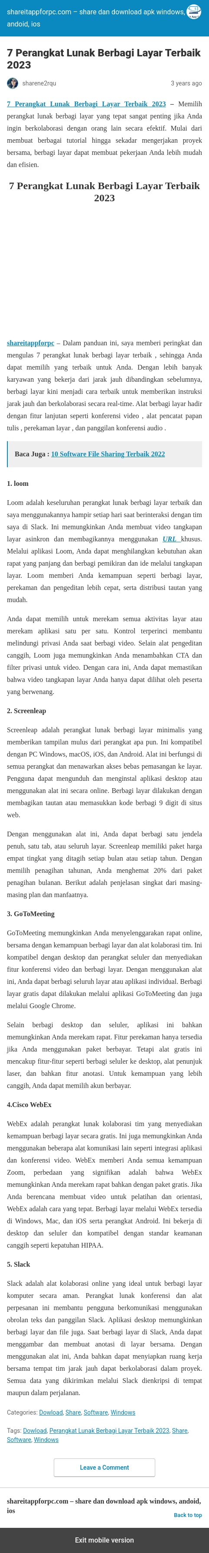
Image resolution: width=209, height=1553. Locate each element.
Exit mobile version (104, 1540)
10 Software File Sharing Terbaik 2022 (108, 454)
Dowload (51, 1412)
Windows (123, 1412)
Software (96, 1412)
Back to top (188, 1515)
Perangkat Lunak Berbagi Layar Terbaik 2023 (109, 1430)
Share (73, 1412)
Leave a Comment (104, 1467)
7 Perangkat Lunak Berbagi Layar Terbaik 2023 (86, 104)
